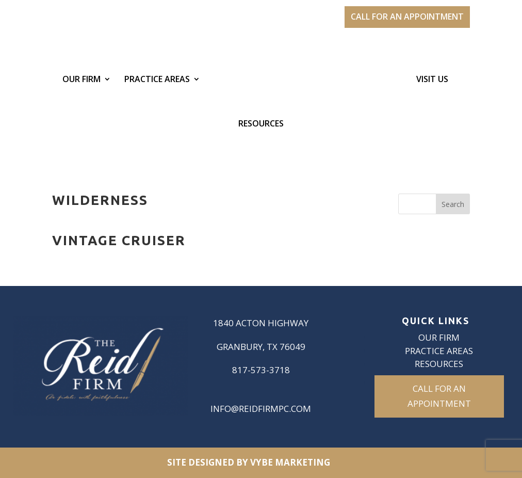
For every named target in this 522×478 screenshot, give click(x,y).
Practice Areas (157, 80)
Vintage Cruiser (119, 240)
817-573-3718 (261, 370)
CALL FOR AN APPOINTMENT (407, 16)
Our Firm (81, 80)
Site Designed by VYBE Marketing (248, 462)
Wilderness (100, 200)
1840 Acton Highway (260, 323)
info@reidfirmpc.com (260, 409)
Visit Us (432, 80)
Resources (261, 124)
